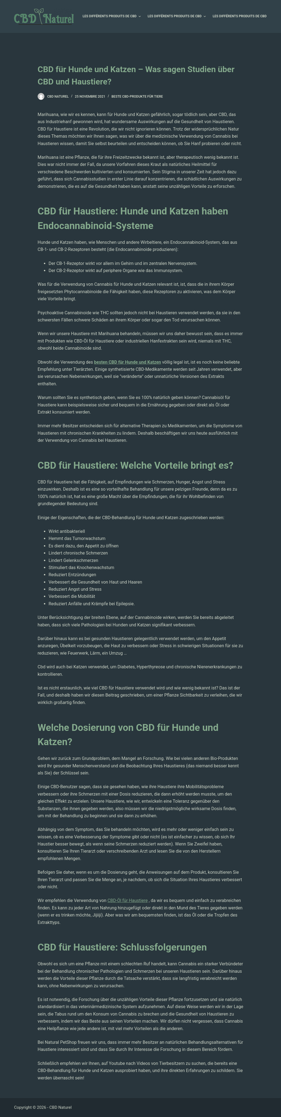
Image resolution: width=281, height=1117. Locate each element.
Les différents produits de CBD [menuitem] (112, 16)
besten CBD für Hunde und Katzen (127, 362)
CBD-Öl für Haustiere (128, 900)
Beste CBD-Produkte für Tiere (137, 96)
